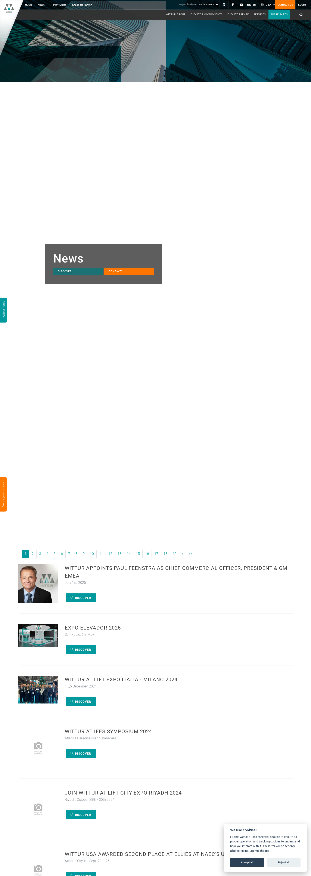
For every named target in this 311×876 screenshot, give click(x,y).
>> (190, 554)
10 (92, 554)
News (42, 5)
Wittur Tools (3, 310)
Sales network (82, 4)
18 (165, 554)
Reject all (283, 862)
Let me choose (259, 851)
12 (110, 554)
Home (28, 4)
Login (303, 5)
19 (175, 554)
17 (156, 554)
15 (138, 554)
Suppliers (59, 4)
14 (129, 554)
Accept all (247, 862)
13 (119, 554)
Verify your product (2, 493)
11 (101, 554)
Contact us (285, 4)
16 (147, 554)
